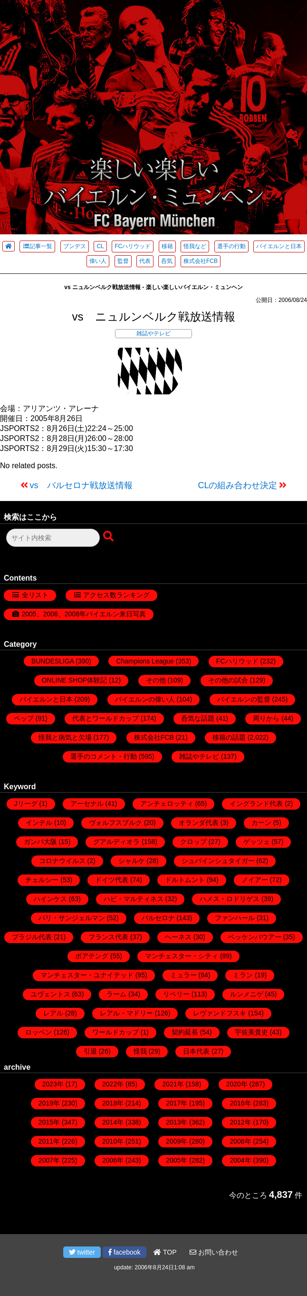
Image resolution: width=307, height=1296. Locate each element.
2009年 (176, 1141)
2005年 (176, 1160)
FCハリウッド (133, 246)
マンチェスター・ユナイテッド (87, 975)
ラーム (116, 994)
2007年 (49, 1160)
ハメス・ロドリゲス (229, 899)
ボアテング (91, 956)
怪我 (140, 1051)
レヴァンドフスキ (219, 1013)
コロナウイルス (62, 860)
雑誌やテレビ (153, 333)
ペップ (24, 718)
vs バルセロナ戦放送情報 (81, 485)
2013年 (176, 1122)
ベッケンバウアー (254, 937)
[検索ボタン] (109, 537)
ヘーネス (178, 937)
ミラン (243, 975)
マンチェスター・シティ (181, 956)
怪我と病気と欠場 (65, 737)
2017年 (176, 1103)
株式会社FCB (200, 261)
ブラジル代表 (32, 937)
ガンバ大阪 (40, 841)
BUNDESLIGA (52, 661)
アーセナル (87, 803)
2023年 (53, 1084)
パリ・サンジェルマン (71, 918)
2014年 (113, 1122)
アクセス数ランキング (116, 595)
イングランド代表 (256, 803)
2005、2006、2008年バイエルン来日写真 (84, 614)
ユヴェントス (50, 994)
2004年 (240, 1160)
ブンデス (74, 246)
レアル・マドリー (126, 1013)
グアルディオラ (116, 841)
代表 (145, 261)
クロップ (193, 841)
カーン (261, 822)
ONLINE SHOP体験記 (74, 680)
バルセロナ (158, 918)
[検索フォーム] (53, 538)
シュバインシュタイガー (218, 860)
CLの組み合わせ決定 (237, 485)
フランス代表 (108, 937)
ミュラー (183, 975)
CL (100, 246)
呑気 (167, 261)
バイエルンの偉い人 (145, 699)
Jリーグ (26, 803)
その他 (156, 680)
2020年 (237, 1084)
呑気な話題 (197, 718)
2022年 (113, 1084)
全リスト (35, 595)
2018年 (113, 1103)
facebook (124, 1252)
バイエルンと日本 (279, 246)
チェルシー (41, 880)
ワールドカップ (115, 1032)
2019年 (49, 1103)
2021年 (172, 1084)
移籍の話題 (229, 737)
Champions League (144, 661)
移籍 (167, 246)
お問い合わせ (214, 1252)
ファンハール (235, 918)
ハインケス (50, 899)
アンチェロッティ (166, 803)
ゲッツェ (256, 841)
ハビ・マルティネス (133, 899)
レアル (53, 1013)
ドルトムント (185, 880)
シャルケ (131, 860)
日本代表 (196, 1051)
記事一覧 (37, 246)
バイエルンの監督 (243, 699)
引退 (90, 1051)
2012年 (240, 1122)
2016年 (240, 1103)
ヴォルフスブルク (115, 822)
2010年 (113, 1141)
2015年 (49, 1122)
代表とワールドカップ (105, 718)
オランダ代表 (199, 822)
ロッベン (38, 1032)
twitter (82, 1252)
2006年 (113, 1160)
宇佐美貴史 (251, 1032)
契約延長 (185, 1032)
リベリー (176, 994)
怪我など (194, 246)
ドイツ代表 (111, 880)
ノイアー (254, 880)
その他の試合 (228, 680)
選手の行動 (231, 246)
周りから (266, 718)
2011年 (49, 1141)
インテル (39, 822)
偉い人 (97, 261)
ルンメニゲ (246, 994)
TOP (165, 1252)
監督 (123, 261)
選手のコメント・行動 (103, 756)
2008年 (240, 1141)
